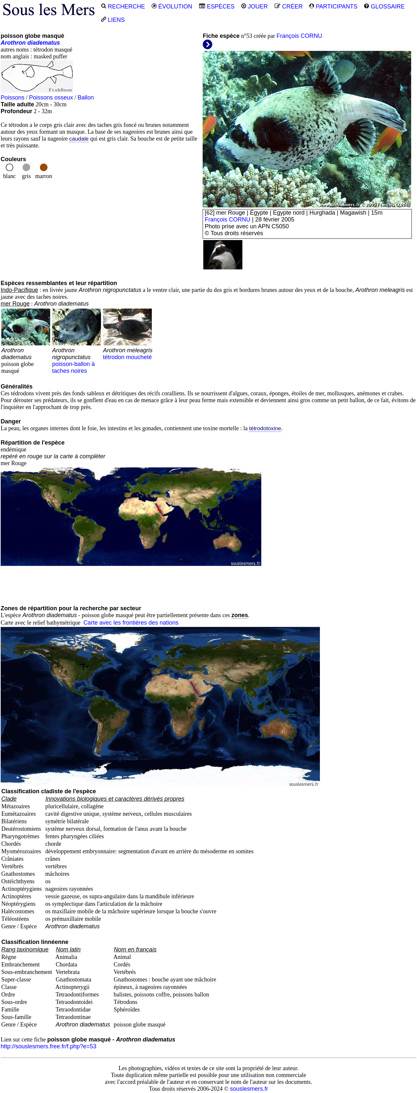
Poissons (12, 97)
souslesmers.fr (249, 1088)
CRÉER (288, 6)
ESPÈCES (217, 6)
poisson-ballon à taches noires (76, 357)
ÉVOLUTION (171, 6)
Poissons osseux (51, 97)
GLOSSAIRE (384, 6)
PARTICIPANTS (333, 6)
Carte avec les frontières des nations (131, 622)
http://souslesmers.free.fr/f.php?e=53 (48, 1046)
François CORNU (299, 36)
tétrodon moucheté (127, 350)
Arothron (13, 42)
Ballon (86, 97)
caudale (79, 139)
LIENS (113, 20)
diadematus (43, 42)
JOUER (254, 6)
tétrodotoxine (265, 428)
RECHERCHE (123, 6)
